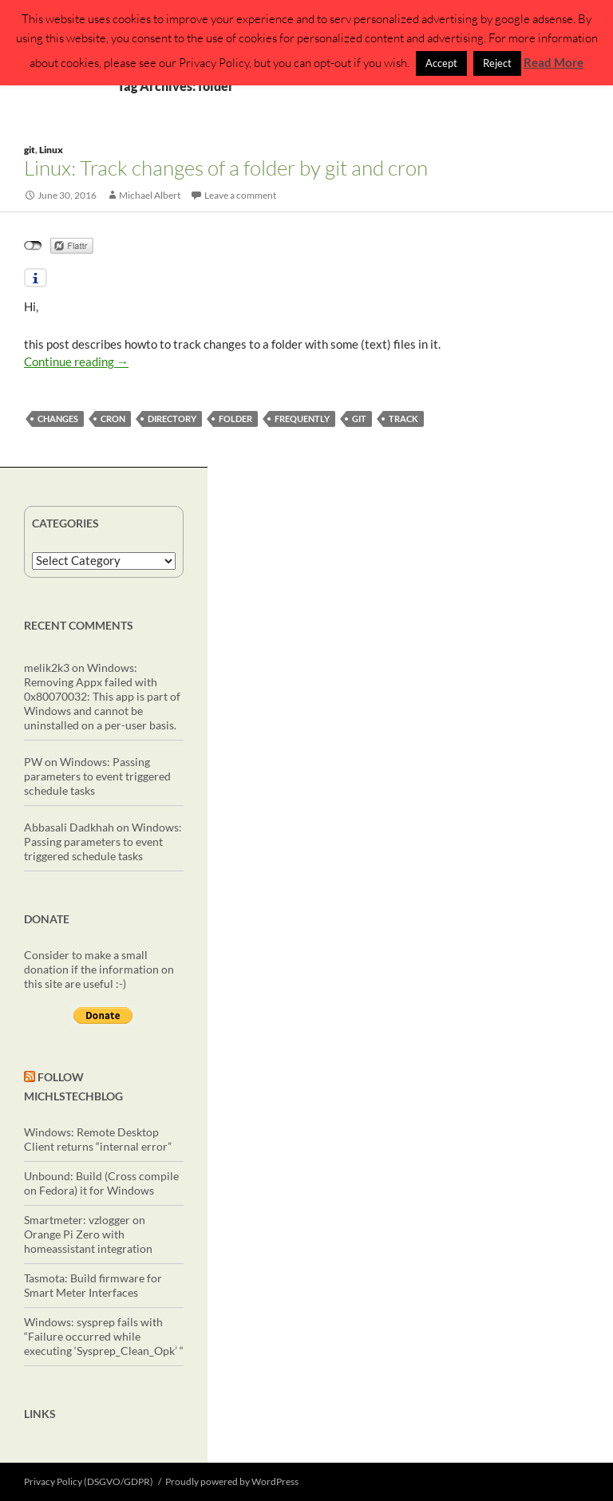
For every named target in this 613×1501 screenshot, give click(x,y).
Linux (51, 150)
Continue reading (76, 361)
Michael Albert (149, 195)
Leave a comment (240, 195)
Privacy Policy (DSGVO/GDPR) (88, 1481)
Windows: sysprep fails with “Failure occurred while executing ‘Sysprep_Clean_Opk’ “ (104, 1336)
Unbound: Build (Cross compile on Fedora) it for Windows (101, 1183)
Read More (553, 62)
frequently (302, 418)
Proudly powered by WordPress (232, 1481)
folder (235, 418)
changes (58, 418)
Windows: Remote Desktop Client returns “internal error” (98, 1139)
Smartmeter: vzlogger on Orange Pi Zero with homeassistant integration (88, 1234)
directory (172, 418)
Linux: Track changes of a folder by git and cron (226, 167)
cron (113, 418)
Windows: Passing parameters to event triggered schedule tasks (97, 776)
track (403, 418)
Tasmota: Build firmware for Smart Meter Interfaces (93, 1285)
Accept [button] (441, 63)
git (29, 150)
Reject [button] (497, 63)
